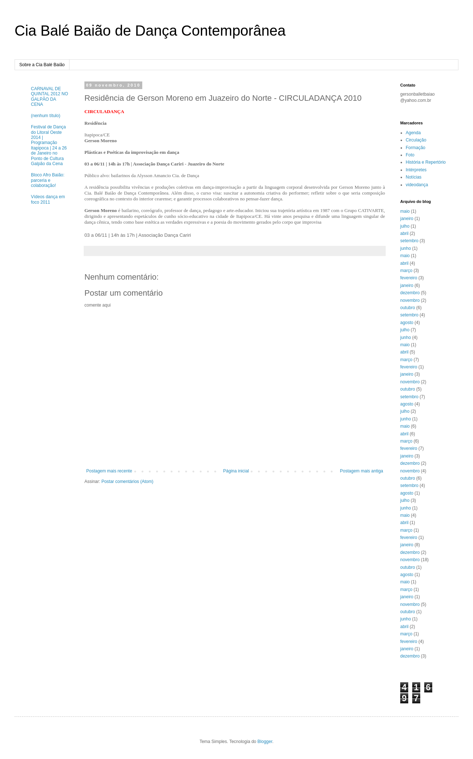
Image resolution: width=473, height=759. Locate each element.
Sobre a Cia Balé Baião (42, 64)
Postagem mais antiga (361, 471)
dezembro (410, 292)
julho (404, 226)
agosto (406, 322)
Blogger (265, 741)
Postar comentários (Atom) (128, 481)
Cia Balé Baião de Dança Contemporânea (150, 31)
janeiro (406, 218)
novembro (410, 300)
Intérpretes (416, 169)
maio (405, 211)
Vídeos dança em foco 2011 (48, 199)
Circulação (416, 140)
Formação (415, 147)
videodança (417, 184)
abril (404, 233)
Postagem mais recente (109, 471)
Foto (410, 154)
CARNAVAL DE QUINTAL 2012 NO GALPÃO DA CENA (49, 96)
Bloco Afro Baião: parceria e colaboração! (47, 180)
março (406, 270)
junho (405, 248)
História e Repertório (426, 162)
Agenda (413, 132)
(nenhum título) (45, 115)
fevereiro (408, 277)
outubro (407, 307)
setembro (409, 240)
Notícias (413, 177)
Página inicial (236, 471)
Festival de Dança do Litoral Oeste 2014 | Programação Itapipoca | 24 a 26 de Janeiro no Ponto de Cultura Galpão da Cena (49, 145)
